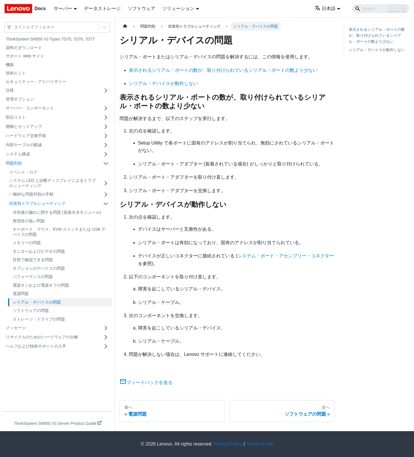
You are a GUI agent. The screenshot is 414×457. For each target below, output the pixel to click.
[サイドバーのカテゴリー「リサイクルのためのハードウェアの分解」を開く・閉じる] (105, 337)
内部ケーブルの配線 (24, 144)
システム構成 (18, 154)
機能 (10, 64)
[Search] (380, 8)
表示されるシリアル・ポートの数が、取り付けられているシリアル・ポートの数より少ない (223, 70)
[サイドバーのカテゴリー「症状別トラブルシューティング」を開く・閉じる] (105, 203)
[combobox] (14, 27)
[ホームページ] (125, 26)
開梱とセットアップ (24, 126)
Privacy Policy (228, 443)
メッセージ (16, 327)
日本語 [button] (325, 8)
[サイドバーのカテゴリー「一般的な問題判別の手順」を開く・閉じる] (105, 194)
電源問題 (21, 293)
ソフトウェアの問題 (31, 310)
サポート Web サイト (25, 56)
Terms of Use (259, 443)
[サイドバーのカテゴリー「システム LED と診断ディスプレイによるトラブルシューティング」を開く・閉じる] (105, 183)
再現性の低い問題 (29, 221)
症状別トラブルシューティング (37, 203)
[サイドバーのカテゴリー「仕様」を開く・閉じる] (105, 90)
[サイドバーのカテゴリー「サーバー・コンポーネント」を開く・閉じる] (105, 108)
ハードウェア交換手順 (26, 135)
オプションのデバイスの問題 (39, 268)
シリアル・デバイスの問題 (37, 302)
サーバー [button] (63, 8)
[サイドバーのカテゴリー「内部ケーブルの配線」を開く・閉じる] (105, 145)
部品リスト (16, 117)
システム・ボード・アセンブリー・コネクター (285, 255)
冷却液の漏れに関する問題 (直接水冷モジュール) (57, 212)
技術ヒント (16, 73)
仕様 (10, 90)
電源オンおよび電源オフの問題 (41, 285)
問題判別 (14, 163)
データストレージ (102, 8)
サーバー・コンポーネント (30, 108)
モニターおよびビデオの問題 (39, 251)
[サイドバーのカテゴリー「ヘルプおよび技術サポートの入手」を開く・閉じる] (105, 346)
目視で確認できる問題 (33, 259)
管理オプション (20, 99)
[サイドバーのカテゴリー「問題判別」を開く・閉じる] (105, 163)
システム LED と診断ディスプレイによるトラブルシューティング (52, 183)
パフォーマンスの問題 (33, 276)
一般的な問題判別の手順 (31, 194)
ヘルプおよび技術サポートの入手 (36, 346)
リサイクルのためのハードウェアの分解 (42, 337)
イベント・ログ (23, 172)
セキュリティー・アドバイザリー (36, 81)
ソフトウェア (141, 8)
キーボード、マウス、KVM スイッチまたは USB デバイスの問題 (59, 232)
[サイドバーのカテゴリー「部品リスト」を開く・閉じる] (105, 117)
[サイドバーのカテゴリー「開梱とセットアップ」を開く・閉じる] (105, 126)
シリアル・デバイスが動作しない (163, 83)
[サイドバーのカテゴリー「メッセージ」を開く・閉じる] (105, 328)
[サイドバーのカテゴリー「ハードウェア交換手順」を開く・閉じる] (105, 135)
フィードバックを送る (146, 382)
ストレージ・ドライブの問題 (39, 319)
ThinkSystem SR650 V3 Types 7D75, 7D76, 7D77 (50, 39)
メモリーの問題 (27, 242)
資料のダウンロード (24, 47)
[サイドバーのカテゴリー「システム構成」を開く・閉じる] (105, 154)
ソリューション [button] (178, 8)
